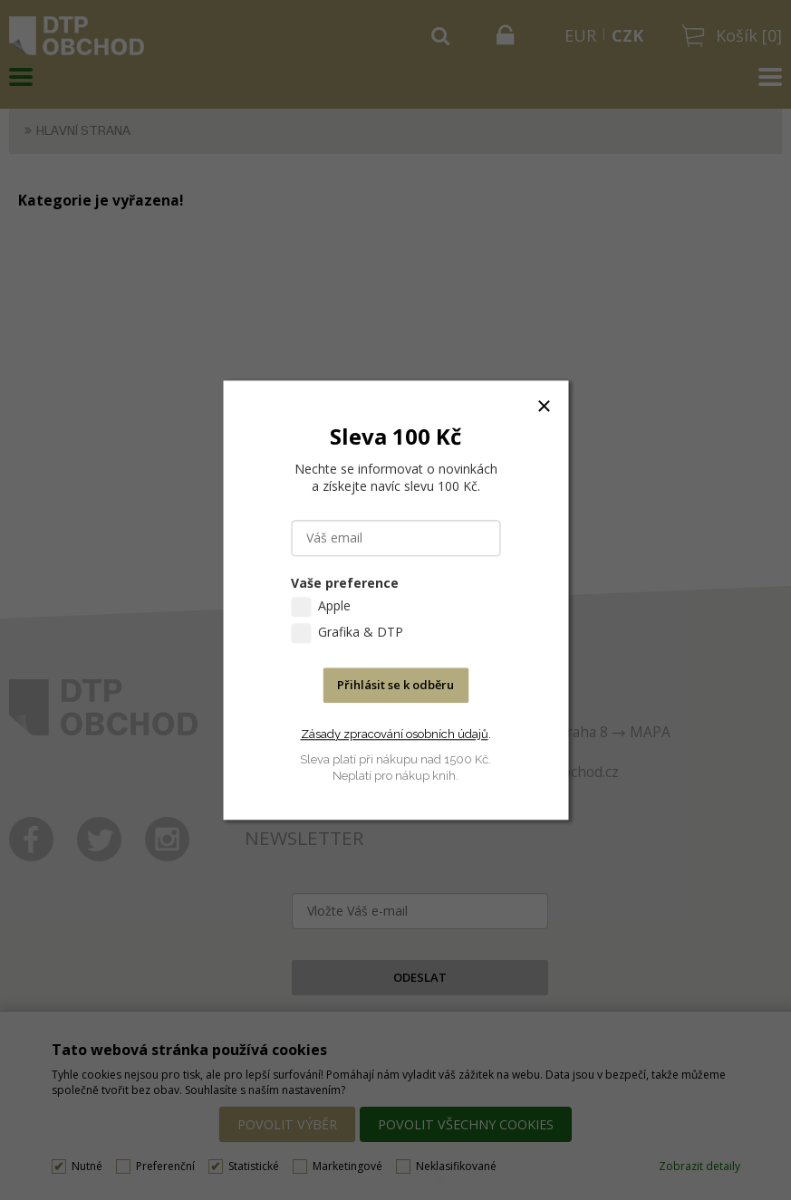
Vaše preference (345, 582)
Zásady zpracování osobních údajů (394, 734)
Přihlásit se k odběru (395, 685)
